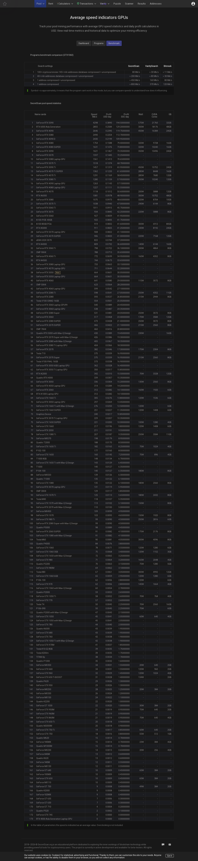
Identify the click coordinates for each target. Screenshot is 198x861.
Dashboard (84, 43)
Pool (38, 3)
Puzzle (117, 3)
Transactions (85, 3)
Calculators (63, 3)
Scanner (129, 3)
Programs (98, 43)
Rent (50, 3)
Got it (169, 856)
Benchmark (114, 43)
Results (142, 3)
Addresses (156, 3)
